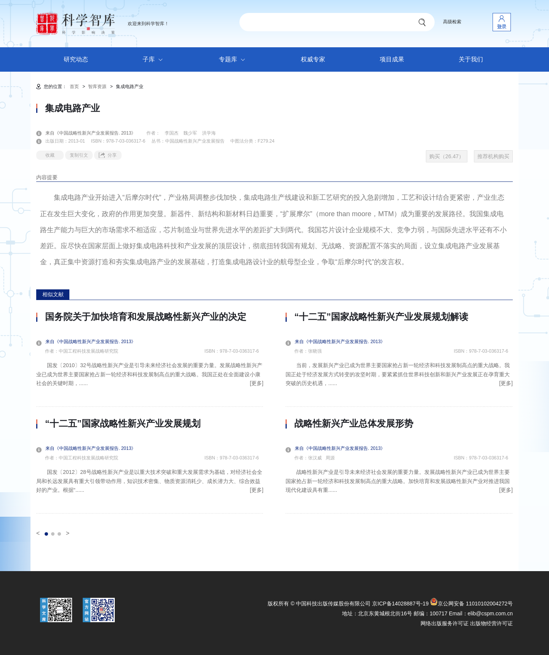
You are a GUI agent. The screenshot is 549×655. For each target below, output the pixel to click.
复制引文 (79, 155)
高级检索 (452, 21)
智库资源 (97, 86)
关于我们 (471, 59)
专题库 (234, 60)
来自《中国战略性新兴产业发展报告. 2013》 (95, 133)
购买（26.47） (446, 156)
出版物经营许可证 (491, 623)
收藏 (50, 155)
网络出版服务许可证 (445, 623)
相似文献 (53, 294)
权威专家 (313, 59)
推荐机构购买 (493, 156)
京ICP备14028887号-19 (400, 603)
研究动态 (76, 59)
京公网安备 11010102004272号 (471, 603)
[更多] (256, 383)
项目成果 (392, 59)
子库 (155, 60)
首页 (74, 86)
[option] (149, 412)
